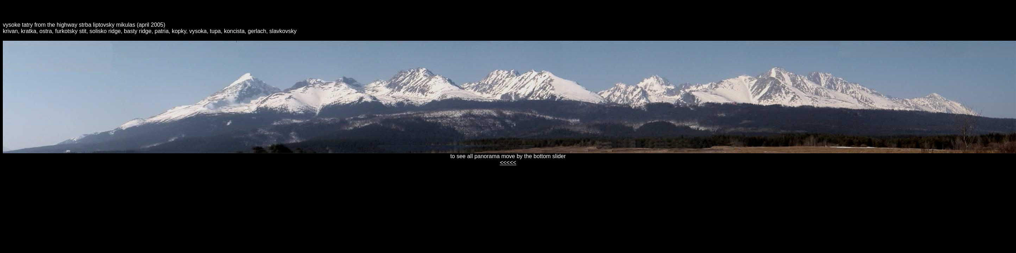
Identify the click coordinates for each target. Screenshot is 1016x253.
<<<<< (508, 163)
